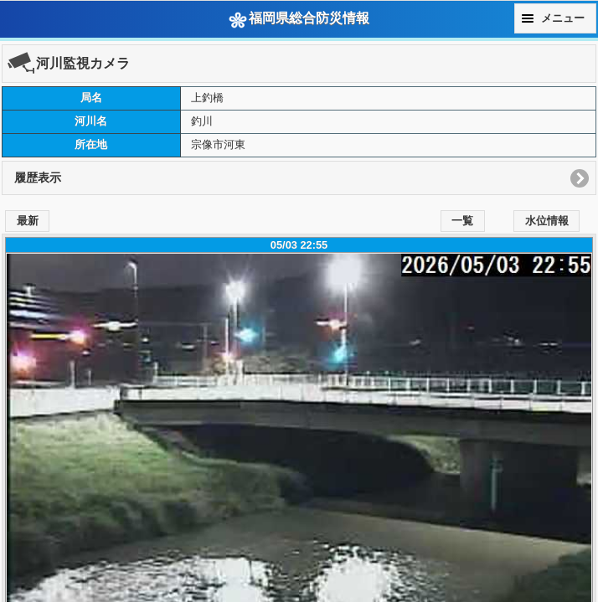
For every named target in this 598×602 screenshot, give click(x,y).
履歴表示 (37, 177)
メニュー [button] (563, 18)
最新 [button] (28, 221)
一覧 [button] (462, 221)
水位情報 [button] (547, 221)
